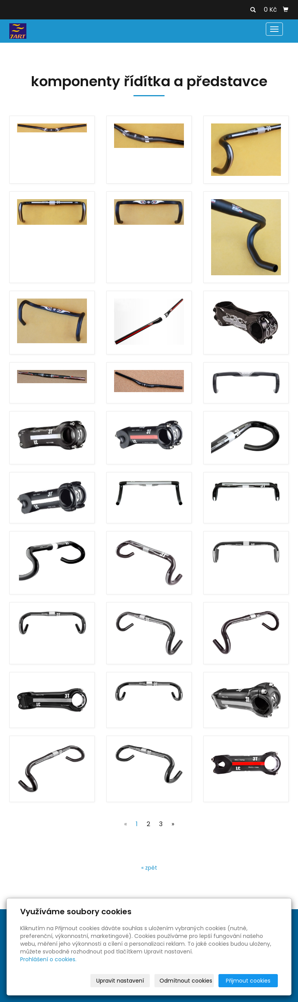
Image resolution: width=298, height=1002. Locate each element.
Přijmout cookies (248, 981)
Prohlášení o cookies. (48, 959)
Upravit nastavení (120, 981)
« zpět (149, 868)
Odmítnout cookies (185, 981)
